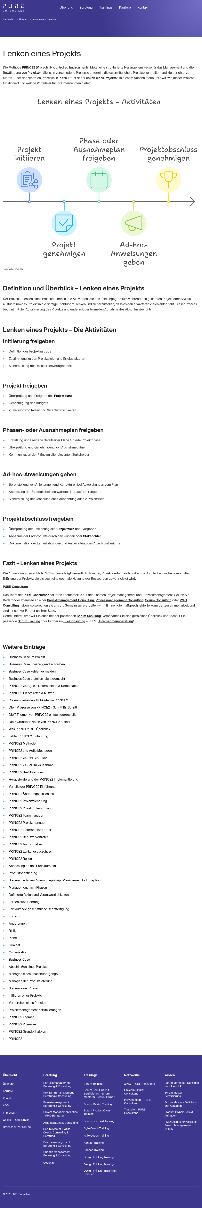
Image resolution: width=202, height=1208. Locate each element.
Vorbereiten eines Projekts (27, 1003)
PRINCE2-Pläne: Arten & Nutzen (31, 693)
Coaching (49, 1162)
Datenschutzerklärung (17, 1127)
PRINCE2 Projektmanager (27, 823)
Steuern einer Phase (23, 988)
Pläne (13, 938)
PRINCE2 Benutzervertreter (28, 837)
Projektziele (65, 529)
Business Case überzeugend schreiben (37, 664)
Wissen (23, 19)
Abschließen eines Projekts (28, 967)
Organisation (18, 952)
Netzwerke (132, 1075)
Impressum (10, 1112)
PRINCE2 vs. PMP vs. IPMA (28, 758)
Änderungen (18, 923)
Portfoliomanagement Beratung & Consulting (57, 1084)
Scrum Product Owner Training (97, 1112)
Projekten (35, 73)
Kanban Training (94, 1143)
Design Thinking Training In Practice (100, 1172)
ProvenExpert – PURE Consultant (137, 1101)
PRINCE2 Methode (22, 743)
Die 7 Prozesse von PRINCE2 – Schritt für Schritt (43, 707)
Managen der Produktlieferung (31, 981)
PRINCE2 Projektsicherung (28, 801)
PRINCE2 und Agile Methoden (30, 751)
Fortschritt (16, 916)
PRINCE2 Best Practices (26, 772)
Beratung (86, 7)
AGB (6, 1105)
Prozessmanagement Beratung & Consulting (57, 1143)
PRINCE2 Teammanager (26, 815)
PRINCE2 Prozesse (22, 1024)
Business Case (19, 959)
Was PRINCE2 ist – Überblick (29, 729)
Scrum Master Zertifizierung (173, 1094)
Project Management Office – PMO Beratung (60, 1113)
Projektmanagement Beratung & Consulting (57, 1104)
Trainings (105, 7)
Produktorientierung (23, 873)
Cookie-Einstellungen (16, 1120)
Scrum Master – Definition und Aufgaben (181, 1104)
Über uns (66, 7)
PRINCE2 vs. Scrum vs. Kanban (31, 765)
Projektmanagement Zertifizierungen (35, 1010)
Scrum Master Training (98, 1104)
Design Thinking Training (99, 1157)
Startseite (8, 19)
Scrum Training (93, 1084)
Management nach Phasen (28, 887)
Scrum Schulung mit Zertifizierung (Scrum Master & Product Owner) (99, 1093)
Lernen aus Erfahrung (24, 902)
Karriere (125, 7)
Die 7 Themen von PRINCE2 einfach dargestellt (42, 715)
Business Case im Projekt (27, 657)
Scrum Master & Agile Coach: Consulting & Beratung (56, 1132)
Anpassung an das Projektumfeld (32, 866)
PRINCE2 (28, 67)
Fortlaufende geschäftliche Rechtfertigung (39, 909)
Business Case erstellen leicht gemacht (37, 679)
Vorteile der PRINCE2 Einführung (32, 787)
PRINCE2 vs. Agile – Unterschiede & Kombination (44, 686)
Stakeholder (92, 536)
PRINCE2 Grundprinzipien (27, 1032)
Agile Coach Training (96, 1128)
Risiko (13, 931)
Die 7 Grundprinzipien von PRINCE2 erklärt (39, 722)
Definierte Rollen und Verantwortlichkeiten (39, 895)
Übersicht (10, 1075)
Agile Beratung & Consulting (60, 1122)
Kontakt (142, 7)
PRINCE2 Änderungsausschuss (31, 794)
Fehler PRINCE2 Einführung (28, 736)
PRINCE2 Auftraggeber (25, 844)
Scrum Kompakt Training (99, 1121)
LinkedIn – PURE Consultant (134, 1091)
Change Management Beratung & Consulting (57, 1153)
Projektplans (63, 396)
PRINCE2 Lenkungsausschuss (30, 851)
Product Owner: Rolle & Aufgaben (179, 1113)
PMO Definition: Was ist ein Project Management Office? (181, 1125)
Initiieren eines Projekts (25, 995)
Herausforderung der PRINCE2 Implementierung (43, 779)
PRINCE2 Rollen (20, 859)
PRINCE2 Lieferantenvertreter (30, 830)
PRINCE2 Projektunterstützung (31, 808)
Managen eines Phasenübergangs (33, 974)
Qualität (14, 945)
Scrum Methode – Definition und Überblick (182, 1084)
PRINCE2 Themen (21, 1017)
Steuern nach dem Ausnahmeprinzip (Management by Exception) (55, 880)
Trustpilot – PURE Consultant (135, 1111)
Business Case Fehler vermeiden (32, 671)
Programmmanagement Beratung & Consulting (58, 1094)
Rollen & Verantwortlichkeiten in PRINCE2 (38, 700)
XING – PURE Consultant (139, 1084)
